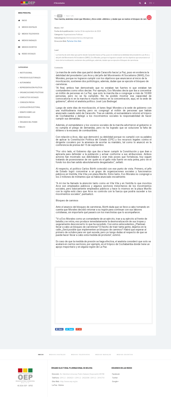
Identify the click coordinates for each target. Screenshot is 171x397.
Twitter (115, 378)
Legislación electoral (29, 107)
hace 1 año (70, 16)
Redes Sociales (27, 54)
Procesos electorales (29, 78)
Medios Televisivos (28, 34)
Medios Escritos (27, 47)
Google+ (115, 381)
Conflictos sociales (28, 97)
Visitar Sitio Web (74, 41)
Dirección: (55, 374)
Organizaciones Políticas (30, 92)
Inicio (22, 20)
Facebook (116, 374)
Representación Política (30, 88)
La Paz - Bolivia (58, 385)
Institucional (25, 73)
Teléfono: (55, 378)
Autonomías (24, 83)
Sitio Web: (56, 381)
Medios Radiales (27, 40)
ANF (59, 16)
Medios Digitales (27, 27)
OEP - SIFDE (28, 386)
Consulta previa (26, 102)
